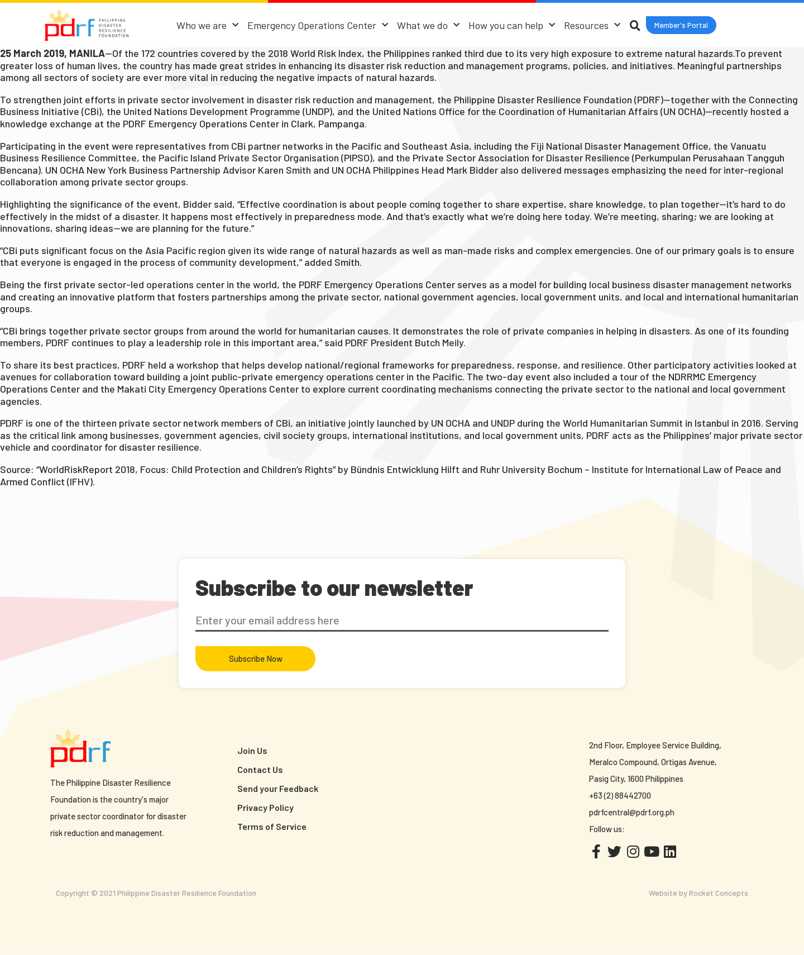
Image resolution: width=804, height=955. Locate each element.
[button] (681, 25)
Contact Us (260, 769)
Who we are (207, 25)
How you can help (511, 25)
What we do (428, 25)
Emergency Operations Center (317, 25)
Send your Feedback (277, 788)
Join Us (252, 750)
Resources (592, 25)
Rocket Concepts (718, 892)
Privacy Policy (265, 807)
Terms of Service (272, 826)
